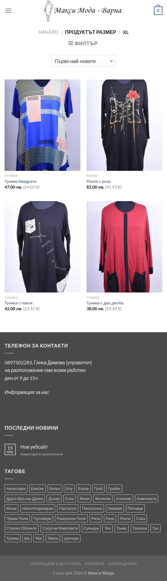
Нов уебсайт (34, 447)
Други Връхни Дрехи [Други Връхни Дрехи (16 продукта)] (24, 498)
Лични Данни (122, 563)
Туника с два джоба (105, 302)
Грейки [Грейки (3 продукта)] (114, 488)
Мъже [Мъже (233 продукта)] (11, 508)
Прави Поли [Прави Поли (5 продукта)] (17, 518)
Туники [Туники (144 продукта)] (12, 538)
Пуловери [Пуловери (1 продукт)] (42, 518)
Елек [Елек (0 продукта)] (69, 498)
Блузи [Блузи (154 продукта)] (83, 488)
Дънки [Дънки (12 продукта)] (53, 498)
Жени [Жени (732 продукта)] (85, 498)
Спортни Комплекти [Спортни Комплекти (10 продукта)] (60, 528)
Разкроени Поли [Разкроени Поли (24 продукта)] (71, 518)
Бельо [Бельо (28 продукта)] (54, 488)
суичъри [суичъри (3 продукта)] (71, 538)
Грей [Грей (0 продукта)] (98, 488)
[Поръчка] (83, 61)
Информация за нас (27, 392)
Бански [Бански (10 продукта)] (37, 488)
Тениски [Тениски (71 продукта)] (140, 528)
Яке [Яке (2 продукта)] (38, 538)
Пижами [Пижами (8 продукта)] (115, 508)
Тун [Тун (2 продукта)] (155, 528)
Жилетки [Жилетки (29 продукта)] (103, 498)
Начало (48, 32)
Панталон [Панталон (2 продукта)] (67, 508)
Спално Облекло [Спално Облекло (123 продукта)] (21, 528)
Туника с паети (19, 302)
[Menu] (8, 10)
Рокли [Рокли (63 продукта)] (125, 518)
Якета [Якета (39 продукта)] (53, 538)
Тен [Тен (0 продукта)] (107, 528)
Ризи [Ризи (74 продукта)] (110, 518)
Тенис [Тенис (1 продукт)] (121, 528)
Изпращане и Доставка (55, 563)
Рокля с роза (99, 181)
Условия (94, 563)
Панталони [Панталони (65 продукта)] (92, 508)
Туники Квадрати (21, 181)
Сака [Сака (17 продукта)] (140, 518)
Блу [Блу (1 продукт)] (69, 488)
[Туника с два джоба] (124, 246)
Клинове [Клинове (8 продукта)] (123, 498)
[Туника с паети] (42, 246)
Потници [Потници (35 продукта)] (135, 508)
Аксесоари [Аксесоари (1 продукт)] (16, 488)
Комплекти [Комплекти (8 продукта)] (146, 498)
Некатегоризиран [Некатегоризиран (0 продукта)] (37, 508)
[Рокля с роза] (124, 125)
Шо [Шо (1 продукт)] (27, 538)
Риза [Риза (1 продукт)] (95, 518)
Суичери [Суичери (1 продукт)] (91, 528)
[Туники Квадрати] (42, 125)
